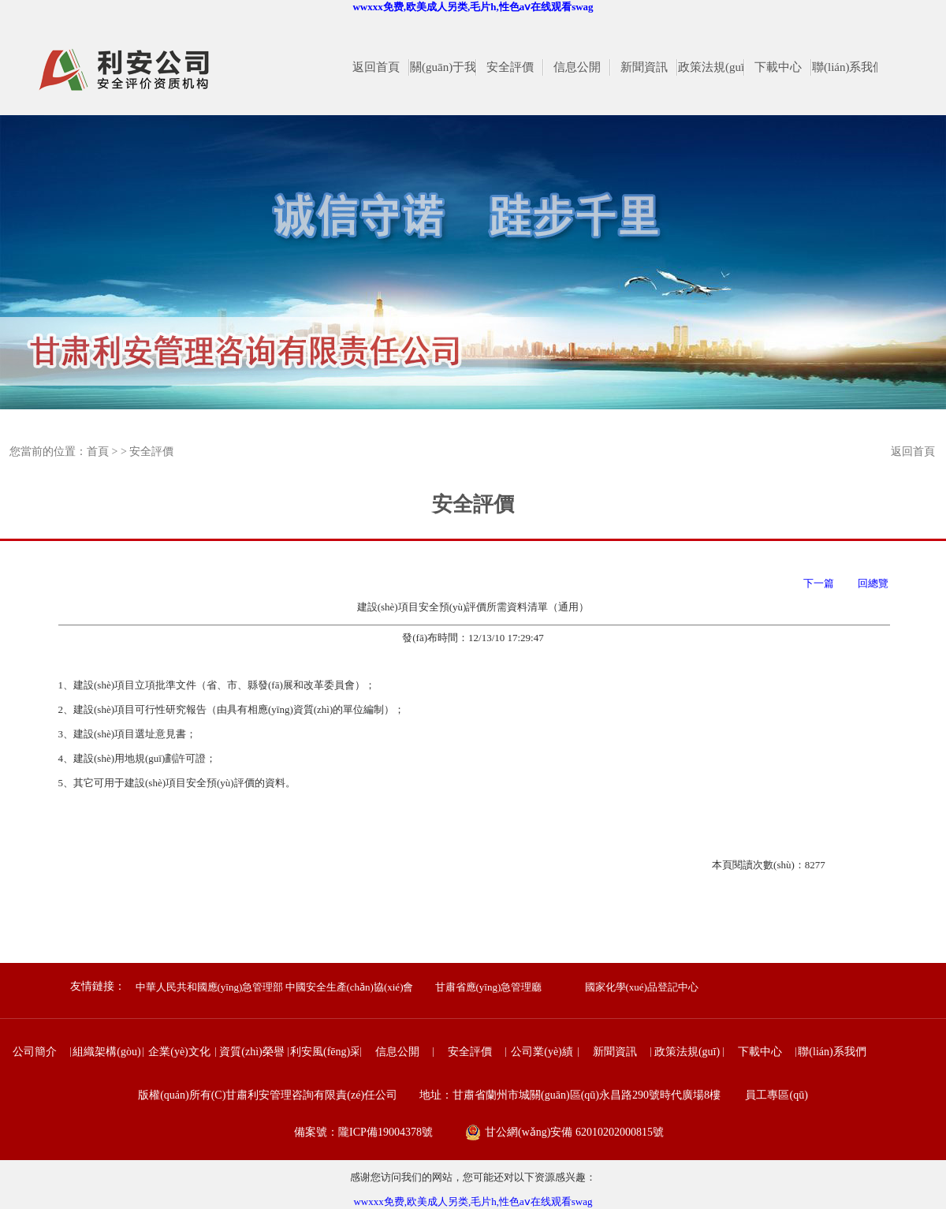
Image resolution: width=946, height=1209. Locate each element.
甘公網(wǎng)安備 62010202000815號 (574, 1132)
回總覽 (873, 583)
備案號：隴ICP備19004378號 (363, 1132)
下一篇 (821, 583)
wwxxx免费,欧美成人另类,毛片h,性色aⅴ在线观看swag (472, 7)
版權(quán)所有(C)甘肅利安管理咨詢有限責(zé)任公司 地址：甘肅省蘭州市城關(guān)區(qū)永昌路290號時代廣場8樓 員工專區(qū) (473, 1095)
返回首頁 (913, 451)
